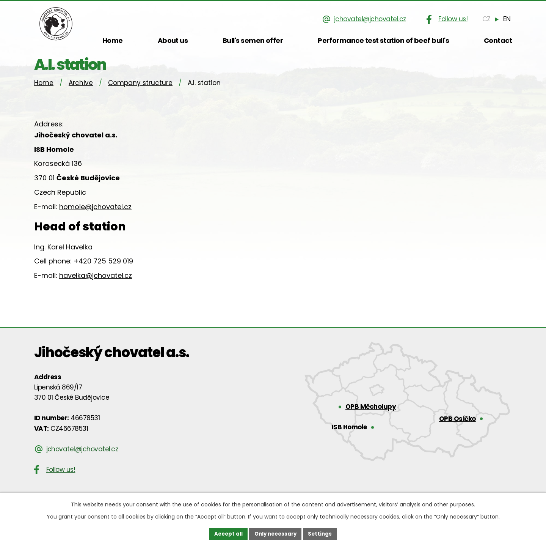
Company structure (140, 91)
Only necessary (275, 533)
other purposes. (454, 504)
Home (43, 91)
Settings (322, 533)
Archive (81, 91)
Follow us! (454, 19)
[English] (507, 19)
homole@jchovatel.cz (95, 216)
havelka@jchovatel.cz (95, 285)
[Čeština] (487, 19)
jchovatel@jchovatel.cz (372, 19)
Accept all (226, 533)
